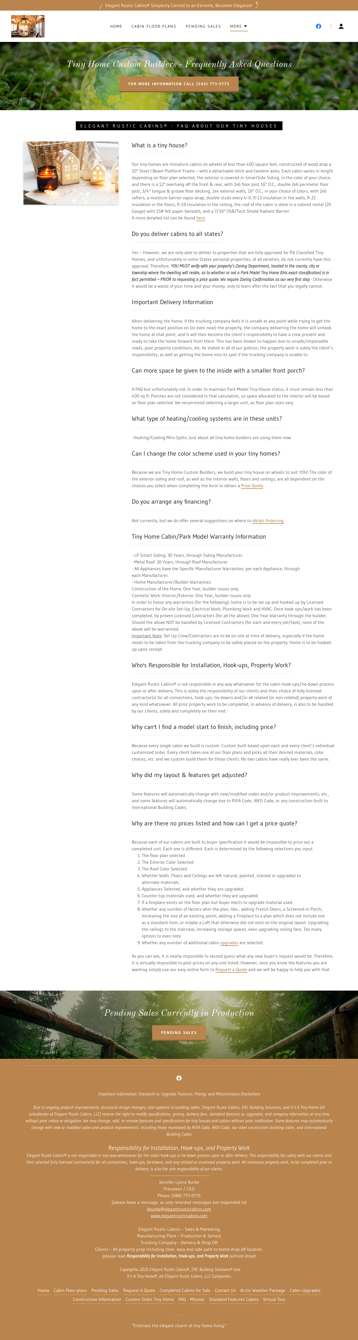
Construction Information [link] (97, 1299)
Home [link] (116, 26)
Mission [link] (197, 1299)
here (200, 218)
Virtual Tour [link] (274, 1299)
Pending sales (179, 1032)
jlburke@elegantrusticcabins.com (179, 1209)
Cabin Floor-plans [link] (153, 26)
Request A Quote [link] (139, 1290)
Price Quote (252, 485)
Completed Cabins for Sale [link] (185, 1290)
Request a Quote (231, 969)
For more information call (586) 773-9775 (178, 83)
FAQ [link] (182, 1299)
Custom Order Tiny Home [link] (150, 1299)
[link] (27, 26)
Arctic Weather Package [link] (262, 1290)
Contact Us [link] (225, 1290)
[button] (239, 27)
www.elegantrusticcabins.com (179, 1215)
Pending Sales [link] (203, 26)
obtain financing (268, 520)
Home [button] (43, 1290)
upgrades (229, 942)
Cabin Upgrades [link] (305, 1290)
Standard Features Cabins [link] (234, 1299)
